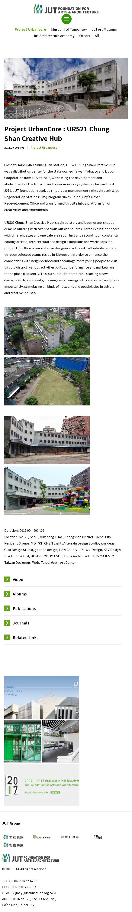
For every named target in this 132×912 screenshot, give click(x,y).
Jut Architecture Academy (53, 35)
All (97, 35)
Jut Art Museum (104, 29)
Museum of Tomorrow (69, 29)
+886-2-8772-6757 (24, 881)
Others (84, 35)
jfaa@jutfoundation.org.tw (35, 893)
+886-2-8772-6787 (23, 887)
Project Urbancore (30, 29)
